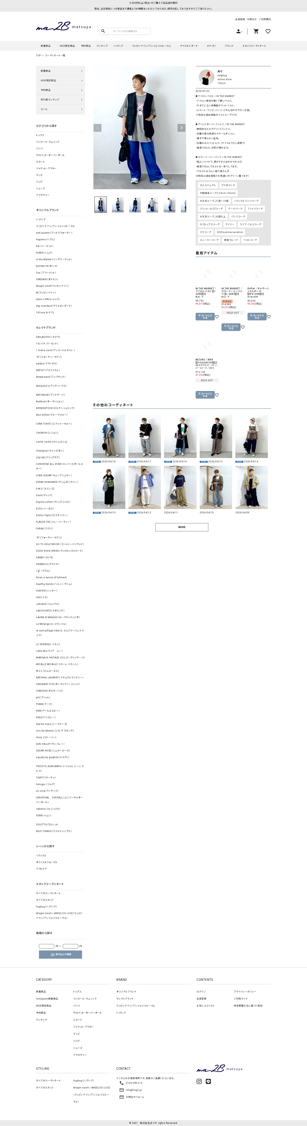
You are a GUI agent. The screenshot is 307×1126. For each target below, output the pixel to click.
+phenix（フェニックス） (48, 809)
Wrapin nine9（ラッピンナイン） (53, 286)
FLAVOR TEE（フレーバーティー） (53, 522)
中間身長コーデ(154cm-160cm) (218, 193)
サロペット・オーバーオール (50, 155)
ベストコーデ (250, 240)
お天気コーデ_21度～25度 (214, 201)
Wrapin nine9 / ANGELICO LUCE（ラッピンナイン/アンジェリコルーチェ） (59, 915)
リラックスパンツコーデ (246, 201)
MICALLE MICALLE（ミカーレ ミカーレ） (57, 664)
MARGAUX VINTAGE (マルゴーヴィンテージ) (60, 657)
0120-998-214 (130, 1083)
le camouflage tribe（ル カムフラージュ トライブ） (60, 633)
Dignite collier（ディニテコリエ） (53, 502)
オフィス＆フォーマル (47, 862)
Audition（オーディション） (50, 401)
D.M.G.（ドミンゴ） (45, 488)
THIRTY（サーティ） (46, 777)
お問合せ (252, 19)
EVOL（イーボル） (45, 508)
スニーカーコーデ (209, 240)
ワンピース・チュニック (48, 142)
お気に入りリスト (206, 1005)
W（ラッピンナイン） (46, 292)
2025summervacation (230, 232)
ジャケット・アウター (46, 168)
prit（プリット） (43, 697)
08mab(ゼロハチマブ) (48, 337)
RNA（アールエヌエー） (48, 710)
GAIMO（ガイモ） (44, 557)
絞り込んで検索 (61, 954)
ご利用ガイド (241, 998)
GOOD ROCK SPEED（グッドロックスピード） (59, 551)
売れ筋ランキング (50, 99)
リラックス (41, 855)
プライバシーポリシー (245, 991)
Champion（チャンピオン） (50, 450)
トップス (40, 135)
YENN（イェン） (43, 815)
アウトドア (41, 869)
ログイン (201, 991)
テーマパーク (235, 208)
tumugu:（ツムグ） (45, 784)
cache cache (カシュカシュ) (51, 441)
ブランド (229, 46)
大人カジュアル (208, 185)
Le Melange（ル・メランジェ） (51, 624)
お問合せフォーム (131, 1097)
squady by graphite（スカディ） (53, 757)
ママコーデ (205, 232)
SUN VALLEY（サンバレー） (50, 744)
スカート (40, 161)
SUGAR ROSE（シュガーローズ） (53, 750)
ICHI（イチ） (42, 597)
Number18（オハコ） (47, 266)
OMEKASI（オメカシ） (47, 279)
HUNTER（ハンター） (47, 590)
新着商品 (46, 46)
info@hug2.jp (130, 1090)
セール (44, 109)
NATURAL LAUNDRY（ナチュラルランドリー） (59, 677)
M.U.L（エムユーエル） (48, 671)
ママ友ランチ (228, 185)
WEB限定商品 (67, 46)
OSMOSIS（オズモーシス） (49, 690)
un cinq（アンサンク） (47, 791)
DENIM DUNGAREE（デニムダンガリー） (57, 482)
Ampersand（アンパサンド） (51, 377)
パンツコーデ (238, 216)
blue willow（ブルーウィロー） (52, 414)
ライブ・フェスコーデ (250, 224)
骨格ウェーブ (231, 240)
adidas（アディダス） (47, 363)
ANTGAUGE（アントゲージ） (51, 395)
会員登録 (240, 19)
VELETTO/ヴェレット (47, 824)
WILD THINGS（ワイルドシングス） (54, 831)
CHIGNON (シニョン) (47, 432)
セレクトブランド (125, 998)
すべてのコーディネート (48, 893)
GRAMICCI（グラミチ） (47, 564)
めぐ (220, 71)
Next (181, 128)
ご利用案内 (265, 19)
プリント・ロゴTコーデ (211, 208)
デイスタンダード (189, 46)
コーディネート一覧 (55, 55)
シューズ (40, 188)
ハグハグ (118, 46)
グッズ (39, 175)
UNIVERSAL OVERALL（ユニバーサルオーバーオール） (59, 800)
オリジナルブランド (126, 991)
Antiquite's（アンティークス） (51, 386)
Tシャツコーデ (255, 208)
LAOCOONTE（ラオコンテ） (50, 610)
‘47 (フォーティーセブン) (49, 357)
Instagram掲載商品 (47, 998)
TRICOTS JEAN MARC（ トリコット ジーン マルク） (60, 768)
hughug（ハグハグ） (46, 906)
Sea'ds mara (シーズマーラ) (51, 724)
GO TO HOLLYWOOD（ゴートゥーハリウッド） (60, 544)
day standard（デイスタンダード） (54, 306)
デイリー (229, 224)
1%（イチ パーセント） (47, 343)
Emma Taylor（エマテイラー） (52, 515)
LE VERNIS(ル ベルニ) (48, 644)
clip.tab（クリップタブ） (48, 457)
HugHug (222, 75)
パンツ (39, 148)
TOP (38, 55)
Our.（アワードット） (46, 272)
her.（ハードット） (45, 246)
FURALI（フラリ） (44, 528)
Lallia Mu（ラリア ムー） (49, 651)
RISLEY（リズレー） (46, 717)
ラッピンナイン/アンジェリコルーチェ (151, 46)
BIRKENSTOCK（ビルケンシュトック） (55, 408)
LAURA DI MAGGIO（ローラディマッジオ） (58, 617)
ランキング (102, 46)
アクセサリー (43, 195)
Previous (97, 128)
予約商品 (86, 46)
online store (225, 79)
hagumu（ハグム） (45, 239)
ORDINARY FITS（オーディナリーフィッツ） (58, 684)
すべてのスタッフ (45, 900)
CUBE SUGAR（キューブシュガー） (54, 475)
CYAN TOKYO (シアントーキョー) (54, 423)
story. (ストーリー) (46, 737)
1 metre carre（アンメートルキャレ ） (55, 350)
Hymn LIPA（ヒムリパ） (48, 299)
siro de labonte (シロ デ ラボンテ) (55, 730)
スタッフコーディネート (254, 46)
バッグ (39, 181)
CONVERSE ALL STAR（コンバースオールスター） (59, 466)
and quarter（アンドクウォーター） (54, 232)
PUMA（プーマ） (44, 704)
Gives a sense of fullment (51, 577)
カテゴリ (211, 46)
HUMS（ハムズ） (44, 252)
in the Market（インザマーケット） (54, 259)
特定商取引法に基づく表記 (248, 1005)
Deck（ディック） (44, 495)
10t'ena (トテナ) (45, 312)
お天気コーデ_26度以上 (213, 216)
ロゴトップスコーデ (210, 224)
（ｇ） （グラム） (43, 570)
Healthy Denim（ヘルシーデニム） (54, 584)
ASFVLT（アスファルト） (48, 370)
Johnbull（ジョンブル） (48, 604)
